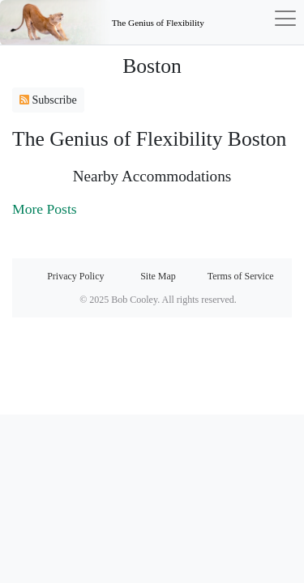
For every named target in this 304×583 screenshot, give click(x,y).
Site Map (158, 276)
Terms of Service (241, 276)
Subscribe (48, 100)
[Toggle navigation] (255, 23)
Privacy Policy (75, 276)
